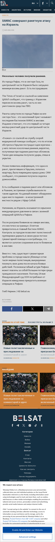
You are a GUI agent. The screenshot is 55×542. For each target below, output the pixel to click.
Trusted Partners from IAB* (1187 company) (25, 519)
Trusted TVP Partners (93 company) (15, 521)
